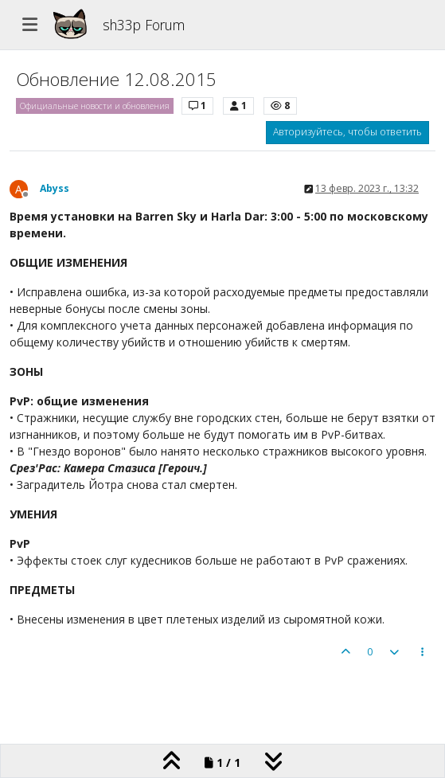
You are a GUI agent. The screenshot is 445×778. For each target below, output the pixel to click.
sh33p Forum (144, 24)
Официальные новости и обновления (95, 105)
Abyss (54, 188)
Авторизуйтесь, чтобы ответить (347, 132)
